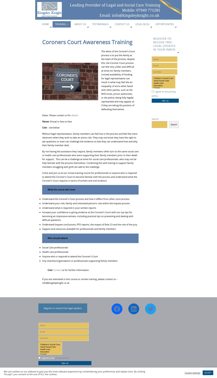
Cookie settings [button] (192, 372)
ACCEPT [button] (207, 372)
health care (163, 83)
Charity (163, 88)
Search (155, 118)
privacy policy (62, 357)
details (74, 115)
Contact (57, 270)
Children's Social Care (163, 78)
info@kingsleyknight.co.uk (55, 282)
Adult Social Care (163, 81)
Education (163, 85)
